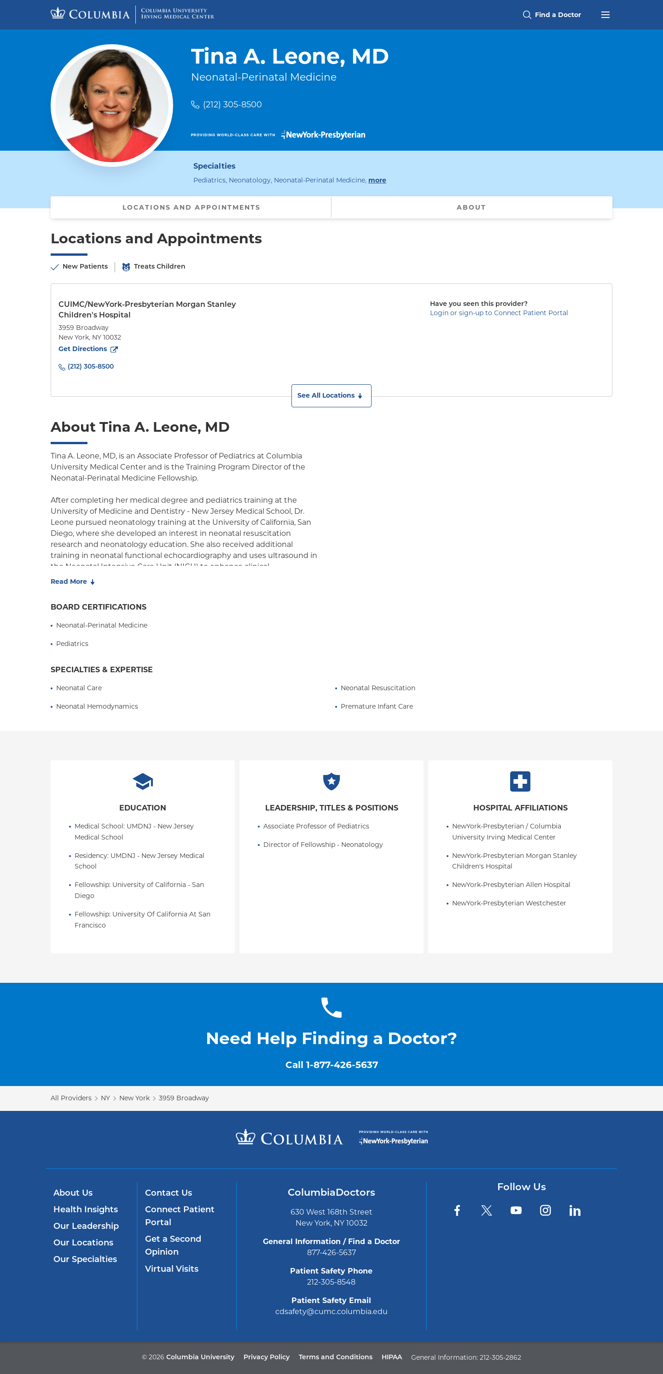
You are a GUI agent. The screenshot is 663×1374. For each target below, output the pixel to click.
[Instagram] (545, 1210)
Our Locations (83, 1243)
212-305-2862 (500, 1357)
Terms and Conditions (335, 1357)
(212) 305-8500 (232, 105)
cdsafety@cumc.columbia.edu (331, 1311)
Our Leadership (86, 1226)
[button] (331, 395)
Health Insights (85, 1210)
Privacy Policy (267, 1357)
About (471, 207)
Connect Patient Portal (180, 1216)
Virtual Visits (171, 1269)
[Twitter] (486, 1210)
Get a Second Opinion (173, 1246)
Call (331, 1064)
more (377, 179)
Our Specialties (85, 1260)
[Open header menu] (605, 14)
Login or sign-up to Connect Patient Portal (499, 313)
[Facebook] (457, 1210)
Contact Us (168, 1193)
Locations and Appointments (191, 207)
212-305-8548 (331, 1282)
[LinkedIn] (575, 1210)
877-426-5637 (331, 1252)
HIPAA (392, 1357)
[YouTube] (516, 1210)
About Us (73, 1193)
